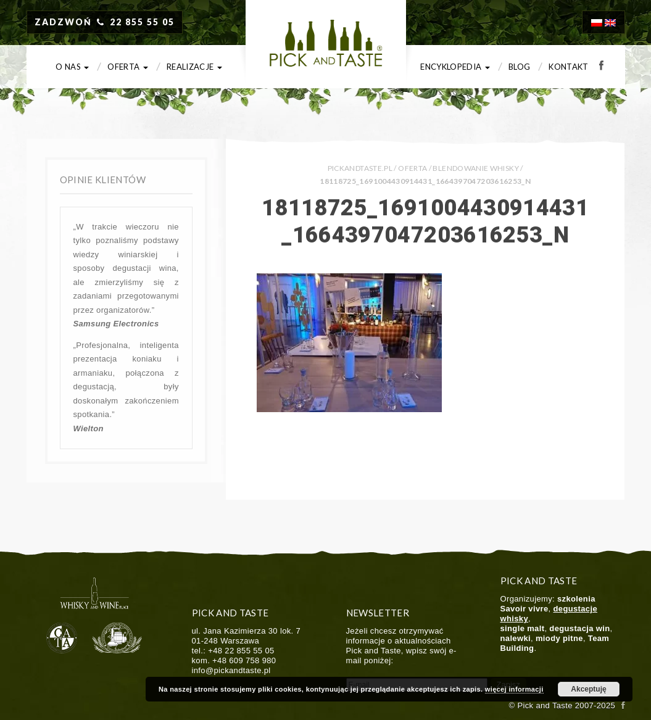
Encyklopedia (455, 67)
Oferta (127, 67)
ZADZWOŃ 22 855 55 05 (105, 22)
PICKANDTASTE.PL (360, 168)
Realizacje (194, 67)
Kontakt (569, 67)
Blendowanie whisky (475, 168)
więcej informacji (514, 689)
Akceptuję (588, 689)
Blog (519, 67)
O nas (72, 67)
